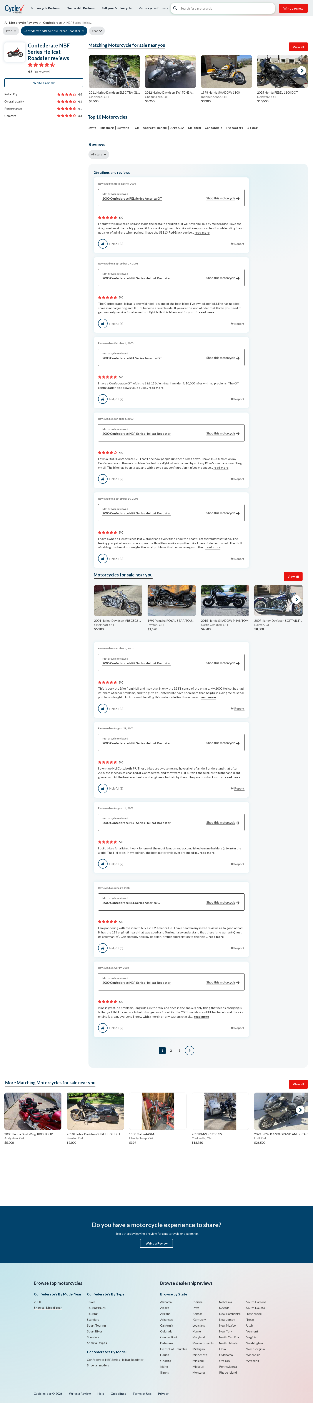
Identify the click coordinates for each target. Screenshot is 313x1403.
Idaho (164, 1366)
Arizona (165, 1313)
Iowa (196, 1308)
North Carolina (229, 1337)
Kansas (198, 1313)
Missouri (198, 1366)
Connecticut (168, 1337)
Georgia (165, 1361)
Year (95, 31)
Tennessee (254, 1313)
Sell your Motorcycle (117, 8)
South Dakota (255, 1308)
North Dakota (228, 1343)
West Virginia (255, 1349)
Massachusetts (203, 1343)
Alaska (164, 1308)
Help (100, 1393)
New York (225, 1331)
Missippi (198, 1361)
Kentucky (199, 1319)
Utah (249, 1325)
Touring (92, 1313)
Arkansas (166, 1319)
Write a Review (157, 1243)
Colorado (166, 1331)
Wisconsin (253, 1355)
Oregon (224, 1361)
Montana (199, 1372)
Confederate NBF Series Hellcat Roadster (52, 31)
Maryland (199, 1337)
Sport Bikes (95, 1331)
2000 (37, 1302)
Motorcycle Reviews (45, 8)
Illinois (164, 1372)
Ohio (222, 1349)
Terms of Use (142, 1393)
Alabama (166, 1302)
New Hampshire (230, 1313)
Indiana (198, 1302)
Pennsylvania (228, 1366)
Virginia (251, 1337)
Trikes (91, 1302)
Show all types (97, 1343)
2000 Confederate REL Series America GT (171, 199)
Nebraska (225, 1302)
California (166, 1325)
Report (239, 244)
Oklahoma (226, 1355)
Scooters (93, 1337)
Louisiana (199, 1325)
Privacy (163, 1393)
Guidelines (118, 1393)
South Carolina (256, 1302)
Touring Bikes (96, 1308)
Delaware (166, 1343)
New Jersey (227, 1319)
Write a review (293, 8)
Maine (197, 1331)
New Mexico (227, 1325)
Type (8, 31)
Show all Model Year (48, 1307)
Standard (93, 1319)
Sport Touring (96, 1325)
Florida (164, 1355)
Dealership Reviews (81, 8)
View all (298, 47)
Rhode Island (228, 1372)
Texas (250, 1319)
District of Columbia (173, 1349)
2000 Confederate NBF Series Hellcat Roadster (171, 278)
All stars (96, 154)
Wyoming (252, 1361)
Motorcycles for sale (153, 8)
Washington (254, 1343)
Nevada (224, 1308)
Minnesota (200, 1355)
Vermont (252, 1331)
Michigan (199, 1349)
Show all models (98, 1365)
